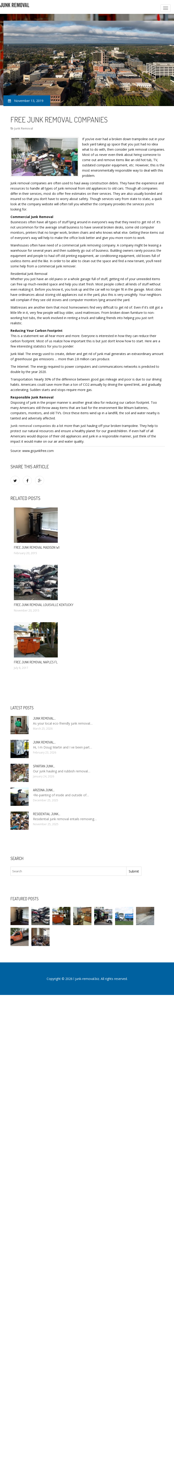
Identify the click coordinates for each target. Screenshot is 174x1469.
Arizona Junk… (44, 790)
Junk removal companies (30, 426)
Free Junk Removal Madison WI (37, 547)
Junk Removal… (44, 718)
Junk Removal (23, 128)
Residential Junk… (46, 814)
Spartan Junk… (44, 766)
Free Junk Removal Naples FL (36, 662)
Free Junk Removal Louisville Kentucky (43, 605)
